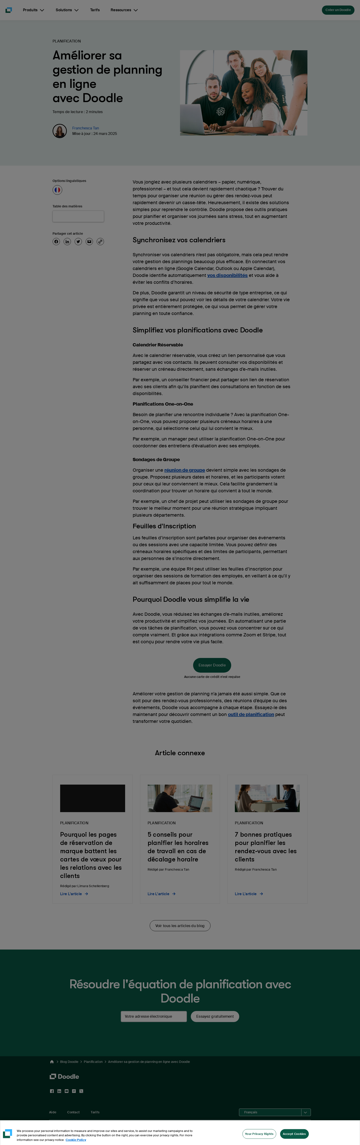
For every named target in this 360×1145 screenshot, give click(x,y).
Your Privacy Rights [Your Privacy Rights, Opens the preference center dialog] (259, 1139)
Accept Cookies (294, 1139)
